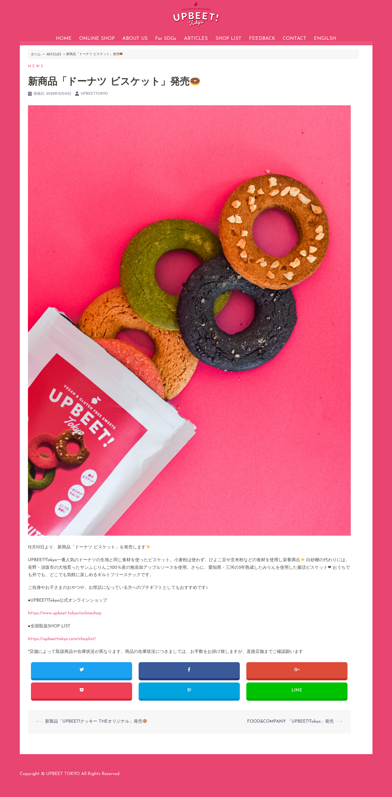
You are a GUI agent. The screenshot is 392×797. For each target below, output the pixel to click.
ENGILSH (325, 38)
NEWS (36, 75)
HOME (64, 38)
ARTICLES (196, 38)
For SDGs (165, 38)
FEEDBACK (262, 38)
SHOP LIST (228, 38)
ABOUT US (135, 38)
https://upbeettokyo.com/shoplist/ (62, 647)
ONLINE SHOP (97, 38)
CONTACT (294, 38)
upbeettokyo (94, 102)
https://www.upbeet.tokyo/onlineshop (64, 622)
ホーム (36, 62)
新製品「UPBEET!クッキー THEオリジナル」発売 (96, 730)
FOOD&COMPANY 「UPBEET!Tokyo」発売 (290, 730)
